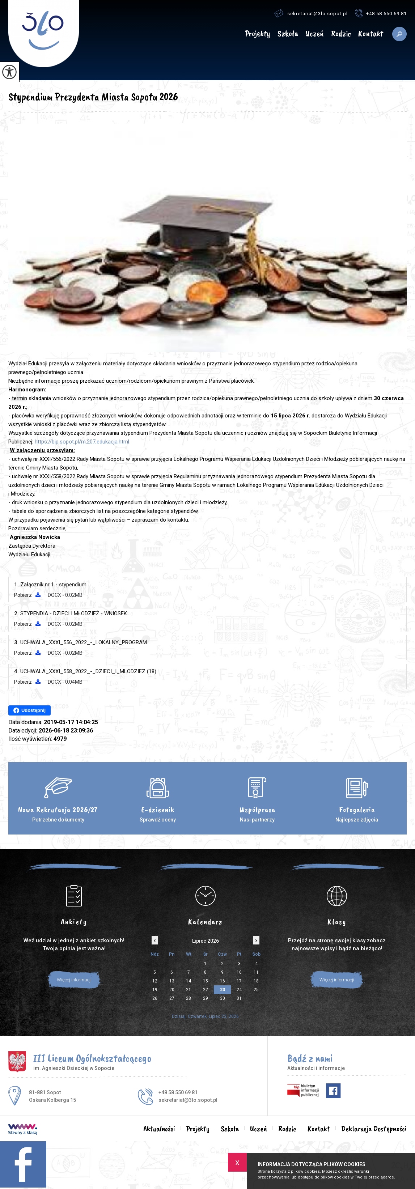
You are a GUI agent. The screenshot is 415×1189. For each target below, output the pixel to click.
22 (205, 989)
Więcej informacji (74, 979)
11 (256, 972)
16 (222, 981)
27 (171, 998)
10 (239, 972)
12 (154, 981)
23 (222, 989)
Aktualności (231, 34)
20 (171, 989)
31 (239, 998)
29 (205, 998)
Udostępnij (29, 710)
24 (239, 989)
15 (205, 981)
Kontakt (370, 34)
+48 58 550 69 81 (381, 13)
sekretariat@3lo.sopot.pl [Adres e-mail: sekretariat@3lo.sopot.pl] (187, 1100)
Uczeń (314, 34)
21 (188, 989)
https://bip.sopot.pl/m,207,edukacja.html (82, 441)
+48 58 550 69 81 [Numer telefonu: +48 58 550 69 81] (178, 1092)
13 (171, 981)
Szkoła (288, 34)
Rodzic (341, 34)
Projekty (257, 34)
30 (222, 998)
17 (239, 981)
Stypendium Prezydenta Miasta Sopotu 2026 (93, 96)
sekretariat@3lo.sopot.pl (311, 13)
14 (188, 981)
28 (188, 998)
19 (154, 989)
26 (154, 998)
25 (256, 989)
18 (256, 981)
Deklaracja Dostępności (374, 1129)
